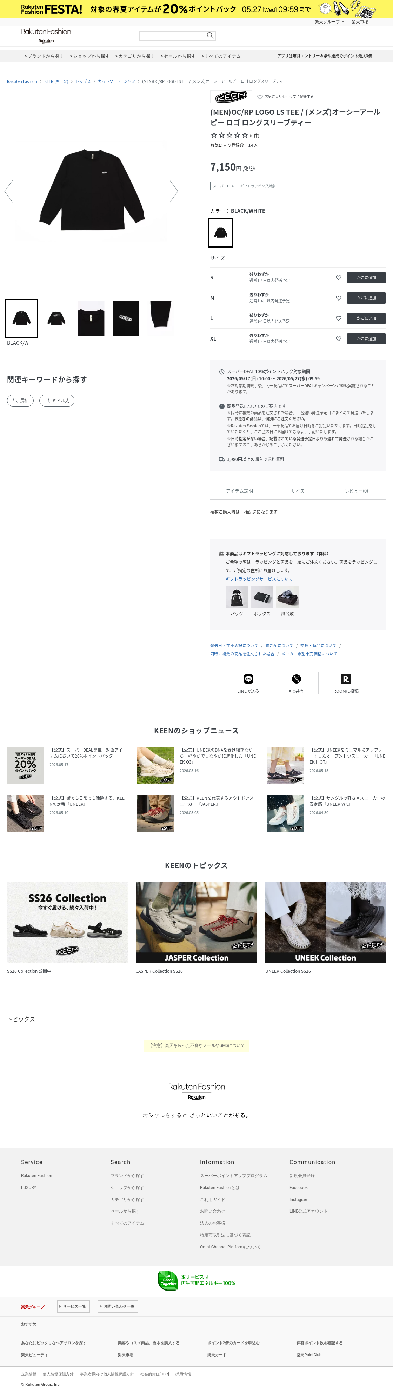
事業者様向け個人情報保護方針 (107, 1374)
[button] (8, 191)
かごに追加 (366, 278)
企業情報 (28, 1374)
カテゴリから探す (127, 1199)
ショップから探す (127, 1187)
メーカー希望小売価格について (309, 654)
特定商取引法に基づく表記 (225, 1235)
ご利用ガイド (212, 1199)
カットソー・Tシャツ (116, 81)
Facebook (298, 1187)
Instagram (298, 1199)
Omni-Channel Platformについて (230, 1247)
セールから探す (125, 1211)
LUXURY (28, 1187)
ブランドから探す (127, 1175)
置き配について (279, 645)
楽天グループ (327, 21)
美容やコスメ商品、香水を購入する (149, 1343)
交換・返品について (318, 645)
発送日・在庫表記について (234, 645)
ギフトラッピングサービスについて (259, 579)
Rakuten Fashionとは (220, 1187)
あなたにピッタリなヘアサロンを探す (54, 1343)
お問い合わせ (212, 1211)
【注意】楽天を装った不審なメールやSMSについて (196, 1045)
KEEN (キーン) (56, 81)
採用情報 (183, 1374)
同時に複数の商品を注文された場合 (242, 654)
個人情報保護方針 (58, 1374)
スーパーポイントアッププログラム (233, 1175)
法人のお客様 (212, 1223)
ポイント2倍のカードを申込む (233, 1343)
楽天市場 (360, 21)
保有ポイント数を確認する (320, 1343)
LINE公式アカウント (308, 1211)
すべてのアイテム (127, 1223)
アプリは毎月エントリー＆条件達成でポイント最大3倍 (324, 56)
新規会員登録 (302, 1175)
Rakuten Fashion (75, 36)
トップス (83, 81)
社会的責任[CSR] (154, 1374)
